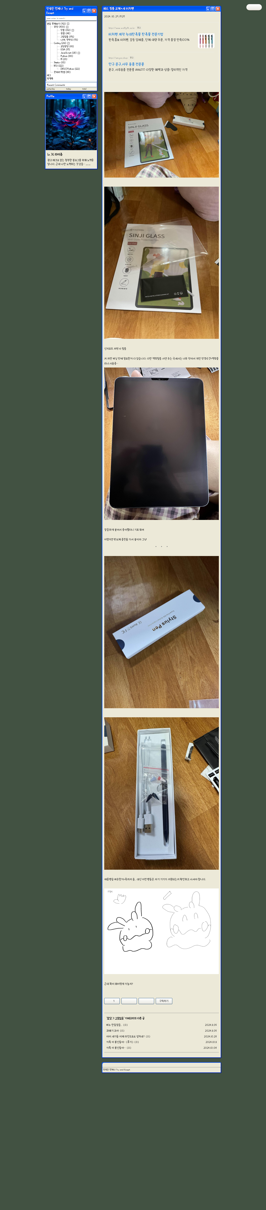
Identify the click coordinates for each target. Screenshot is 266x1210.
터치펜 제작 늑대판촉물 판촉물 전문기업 (136, 34)
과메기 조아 (112, 1088)
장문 (65, 33)
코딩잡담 (67, 46)
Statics (59, 62)
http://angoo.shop (118, 58)
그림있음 (67, 36)
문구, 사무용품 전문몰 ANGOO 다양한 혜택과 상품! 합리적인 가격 (148, 70)
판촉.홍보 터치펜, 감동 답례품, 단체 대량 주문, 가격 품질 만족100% (149, 40)
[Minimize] (85, 11)
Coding (62, 43)
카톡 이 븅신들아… (116, 1105)
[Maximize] (89, 11)
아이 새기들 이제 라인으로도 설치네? (125, 1094)
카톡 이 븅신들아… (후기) (119, 1100)
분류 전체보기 (58, 23)
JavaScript (70, 52)
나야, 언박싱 (69, 39)
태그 (49, 75)
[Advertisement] (161, 1019)
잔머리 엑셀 (62, 72)
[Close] (94, 11)
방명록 (50, 78)
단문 (67, 30)
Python (67, 56)
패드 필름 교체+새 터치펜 (118, 9)
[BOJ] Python (70, 69)
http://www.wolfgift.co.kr (122, 28)
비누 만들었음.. (114, 1082)
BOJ (59, 65)
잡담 (61, 26)
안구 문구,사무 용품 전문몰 (126, 64)
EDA (65, 49)
